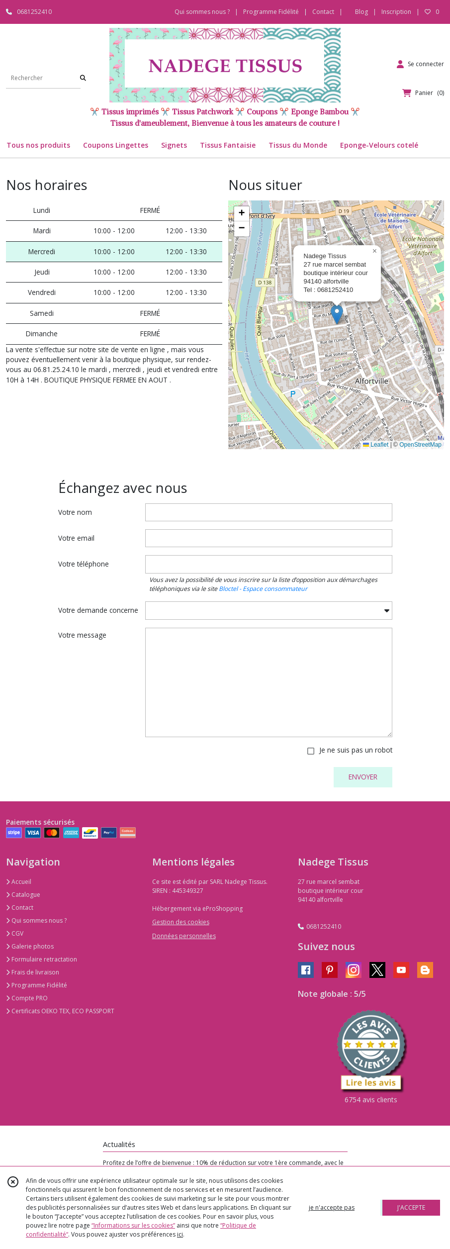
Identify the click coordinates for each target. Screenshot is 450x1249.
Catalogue (23, 894)
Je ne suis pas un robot (355, 750)
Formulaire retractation (41, 959)
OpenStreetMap (420, 444)
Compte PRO (27, 998)
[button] (337, 314)
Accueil (18, 881)
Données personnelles (184, 936)
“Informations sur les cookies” (133, 1225)
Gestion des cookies (180, 922)
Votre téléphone (83, 564)
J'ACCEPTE (411, 1207)
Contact (323, 11)
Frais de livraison (32, 972)
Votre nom (75, 512)
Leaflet (375, 444)
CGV (14, 933)
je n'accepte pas (332, 1207)
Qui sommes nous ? (36, 920)
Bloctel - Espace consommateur (263, 588)
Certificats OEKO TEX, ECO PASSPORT (60, 1011)
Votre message (82, 635)
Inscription (396, 11)
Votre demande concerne (98, 610)
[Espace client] (420, 64)
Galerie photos (30, 946)
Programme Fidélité (36, 985)
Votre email (76, 538)
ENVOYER (363, 776)
